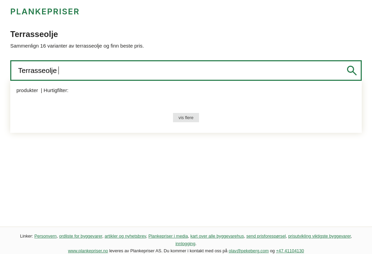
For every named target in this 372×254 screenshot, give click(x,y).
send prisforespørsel (266, 236)
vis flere (186, 117)
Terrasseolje (38, 70)
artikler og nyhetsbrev (125, 236)
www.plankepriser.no (88, 250)
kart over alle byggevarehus (217, 236)
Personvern (45, 236)
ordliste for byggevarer (80, 236)
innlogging (185, 243)
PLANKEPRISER (45, 11)
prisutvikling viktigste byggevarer (319, 236)
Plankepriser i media (168, 236)
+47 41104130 (290, 250)
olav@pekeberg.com (249, 250)
